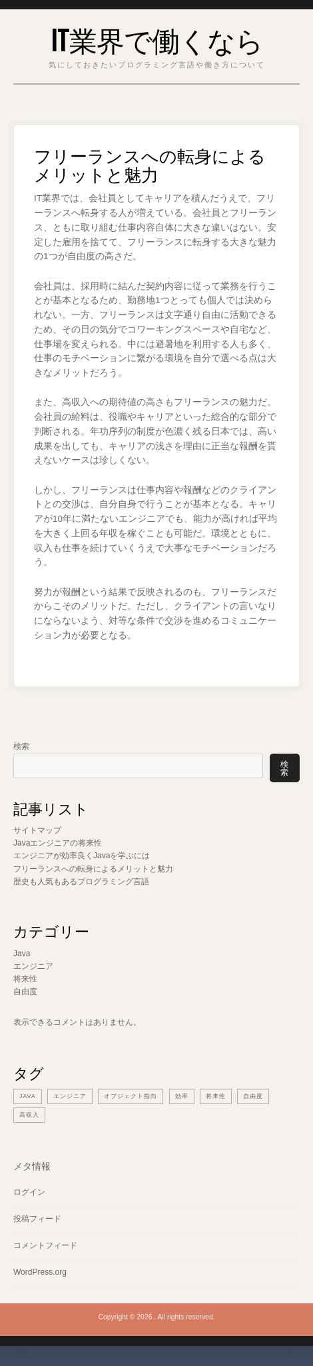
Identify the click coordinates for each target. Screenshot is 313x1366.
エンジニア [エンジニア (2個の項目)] (70, 1096)
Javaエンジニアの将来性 (57, 843)
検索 (21, 746)
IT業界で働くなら (157, 38)
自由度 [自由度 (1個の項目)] (253, 1096)
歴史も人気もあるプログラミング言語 (81, 881)
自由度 (25, 991)
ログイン (29, 1192)
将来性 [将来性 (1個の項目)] (216, 1096)
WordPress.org (40, 1272)
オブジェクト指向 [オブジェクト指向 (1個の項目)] (130, 1096)
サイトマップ (37, 830)
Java (21, 953)
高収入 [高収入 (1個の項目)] (29, 1114)
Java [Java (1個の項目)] (27, 1096)
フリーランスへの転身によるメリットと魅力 (93, 869)
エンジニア (33, 966)
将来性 (25, 979)
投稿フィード (37, 1218)
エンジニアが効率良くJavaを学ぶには (81, 855)
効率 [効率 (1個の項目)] (181, 1096)
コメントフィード (45, 1245)
